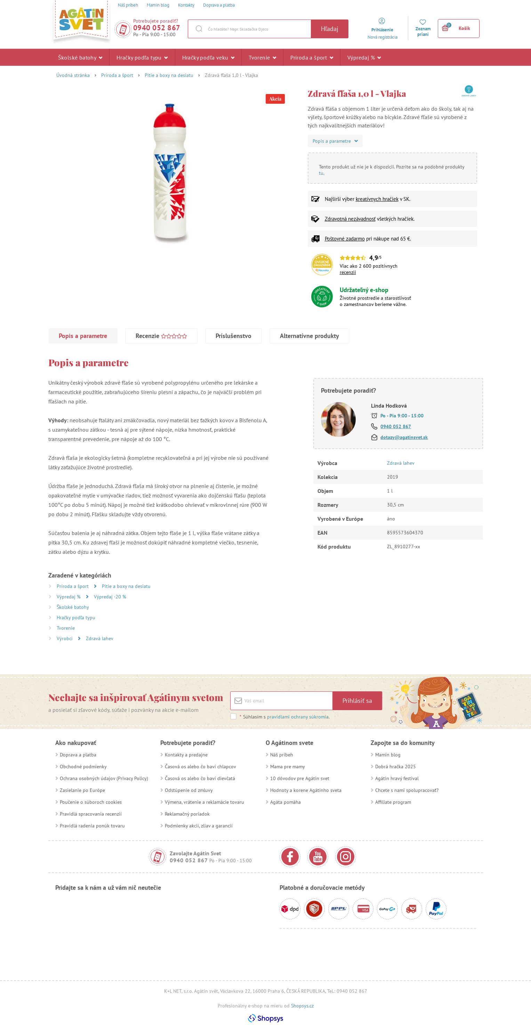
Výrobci (65, 638)
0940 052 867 (156, 27)
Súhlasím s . (284, 717)
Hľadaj (329, 29)
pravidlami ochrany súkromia (298, 717)
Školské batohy (80, 57)
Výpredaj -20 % (110, 597)
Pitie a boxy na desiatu (169, 75)
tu (321, 173)
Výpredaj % (364, 57)
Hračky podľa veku (208, 57)
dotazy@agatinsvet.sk (404, 437)
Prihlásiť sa (357, 701)
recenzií (348, 272)
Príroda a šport (311, 57)
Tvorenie (262, 57)
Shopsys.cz (302, 1006)
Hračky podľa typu (142, 57)
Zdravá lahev (99, 638)
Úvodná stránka (73, 75)
